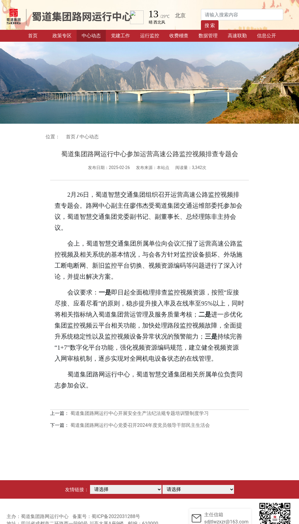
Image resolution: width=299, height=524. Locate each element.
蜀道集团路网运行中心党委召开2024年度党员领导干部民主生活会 (140, 425)
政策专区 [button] (62, 35)
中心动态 (91, 35)
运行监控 (149, 35)
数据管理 (208, 35)
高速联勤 (237, 35)
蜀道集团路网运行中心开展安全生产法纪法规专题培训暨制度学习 (139, 413)
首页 (37, 35)
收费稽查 (178, 35)
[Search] (242, 14)
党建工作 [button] (120, 35)
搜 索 (210, 25)
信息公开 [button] (266, 35)
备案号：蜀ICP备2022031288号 (106, 516)
